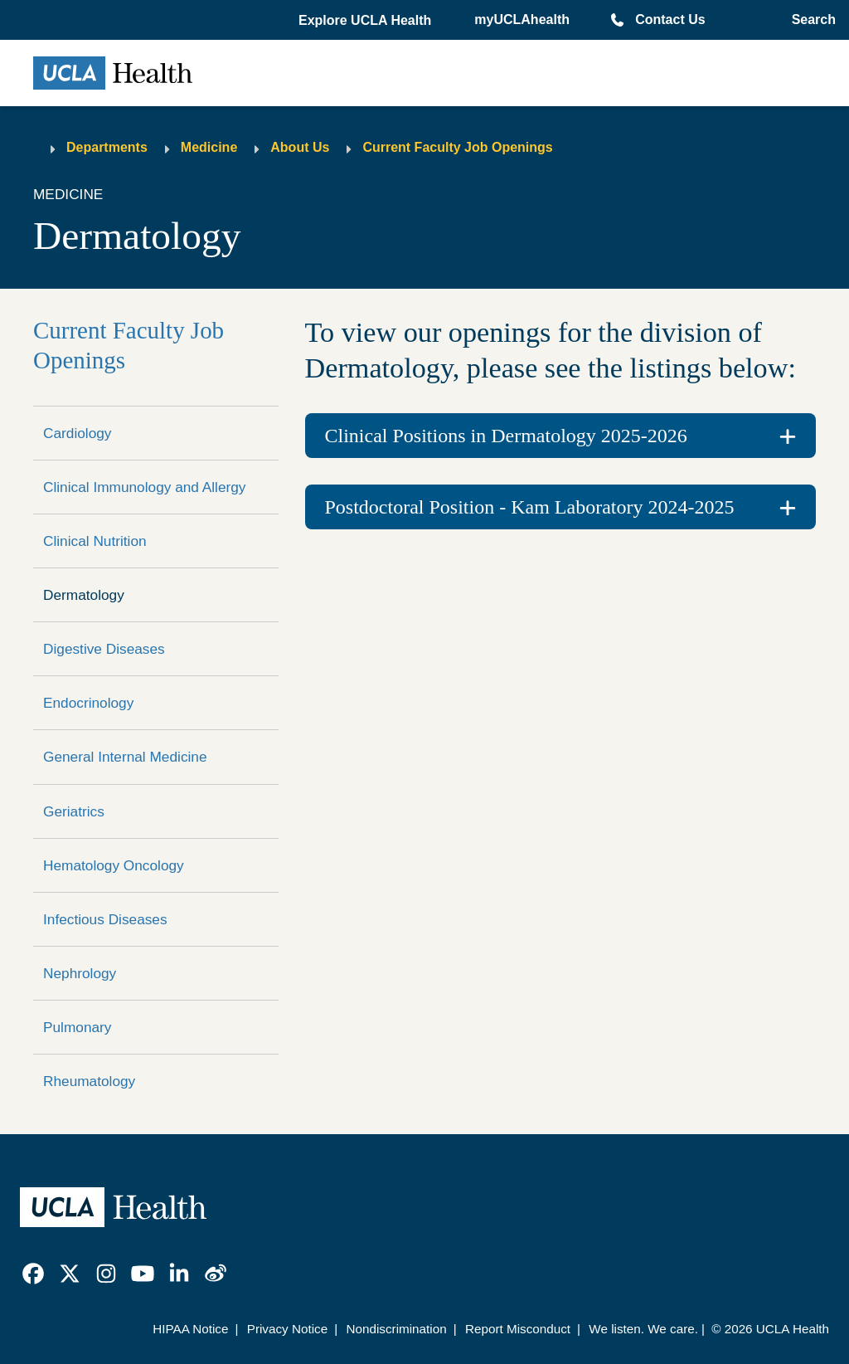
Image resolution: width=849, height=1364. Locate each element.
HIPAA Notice (190, 1329)
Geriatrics (73, 811)
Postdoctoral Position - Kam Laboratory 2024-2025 (530, 507)
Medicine (209, 147)
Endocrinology (88, 702)
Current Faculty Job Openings (457, 147)
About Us (299, 147)
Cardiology (77, 433)
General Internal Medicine (125, 756)
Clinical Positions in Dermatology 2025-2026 (506, 435)
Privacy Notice (287, 1329)
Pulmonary (77, 1027)
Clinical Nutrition (95, 541)
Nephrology (79, 973)
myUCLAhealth (522, 19)
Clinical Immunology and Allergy (144, 487)
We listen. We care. (643, 1329)
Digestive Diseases (104, 649)
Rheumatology (89, 1081)
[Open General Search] (810, 20)
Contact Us (670, 19)
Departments (107, 147)
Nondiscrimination (396, 1329)
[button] (366, 20)
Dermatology (83, 595)
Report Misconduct (517, 1329)
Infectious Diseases (105, 919)
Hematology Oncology (113, 865)
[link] (33, 1273)
